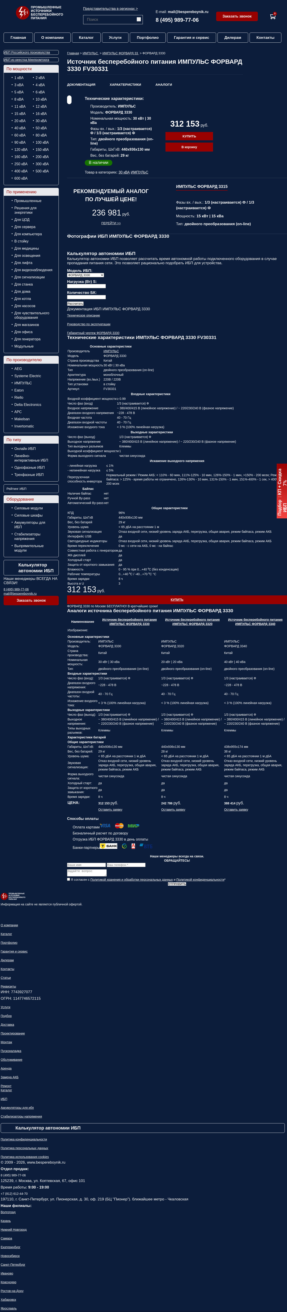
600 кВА (21, 178)
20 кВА (20, 121)
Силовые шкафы (28, 515)
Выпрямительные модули (29, 548)
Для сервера (24, 227)
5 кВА (19, 92)
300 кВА (42, 164)
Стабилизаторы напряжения (27, 536)
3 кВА (19, 85)
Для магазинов (26, 325)
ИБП (4, 1100)
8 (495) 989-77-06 (177, 20)
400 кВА (21, 171)
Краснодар (8, 1283)
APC (18, 412)
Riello (18, 397)
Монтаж (6, 1043)
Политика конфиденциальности (24, 1140)
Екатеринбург (10, 1248)
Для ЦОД (22, 220)
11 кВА (20, 106)
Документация (81, 84)
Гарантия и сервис (191, 37)
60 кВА (20, 135)
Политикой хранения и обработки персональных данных (131, 881)
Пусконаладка (11, 1052)
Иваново (7, 1275)
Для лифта (23, 263)
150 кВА (42, 150)
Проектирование (13, 1035)
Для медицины (26, 248)
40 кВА (20, 128)
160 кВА (21, 157)
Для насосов (24, 306)
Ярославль (9, 1310)
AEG (18, 369)
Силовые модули (28, 508)
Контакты (265, 37)
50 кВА (41, 128)
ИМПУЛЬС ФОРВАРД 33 (120, 53)
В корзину (189, 147)
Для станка (23, 284)
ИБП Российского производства (27, 52)
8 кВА (19, 99)
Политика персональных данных (24, 1149)
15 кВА (20, 114)
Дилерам (232, 37)
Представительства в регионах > (110, 9)
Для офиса (23, 332)
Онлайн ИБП (25, 449)
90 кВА (20, 142)
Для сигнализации (29, 277)
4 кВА (40, 85)
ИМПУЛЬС (23, 383)
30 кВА (41, 121)
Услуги (115, 37)
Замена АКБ (10, 1078)
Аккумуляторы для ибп (17, 1109)
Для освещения (27, 256)
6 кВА (40, 92)
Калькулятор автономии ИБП (36, 567)
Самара (6, 1240)
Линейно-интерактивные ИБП (31, 458)
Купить (189, 136)
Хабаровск (8, 1301)
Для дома (22, 291)
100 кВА (42, 142)
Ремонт (6, 1087)
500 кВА (42, 171)
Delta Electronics (27, 405)
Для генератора (27, 339)
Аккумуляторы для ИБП (29, 525)
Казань (6, 1222)
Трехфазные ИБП (29, 475)
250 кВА (21, 164)
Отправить (177, 885)
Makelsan (22, 419)
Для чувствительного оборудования (31, 315)
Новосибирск (10, 1257)
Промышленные (27, 201)
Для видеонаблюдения (33, 270)
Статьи (6, 979)
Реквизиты (8, 988)
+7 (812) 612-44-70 (14, 1195)
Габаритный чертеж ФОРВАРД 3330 (93, 333)
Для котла (22, 299)
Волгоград (8, 1213)
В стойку (21, 241)
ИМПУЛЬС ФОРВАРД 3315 (202, 186)
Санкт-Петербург (13, 1266)
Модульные (24, 346)
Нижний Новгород (14, 1231)
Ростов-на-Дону (12, 1292)
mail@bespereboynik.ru (188, 12)
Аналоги (163, 84)
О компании (52, 37)
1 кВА (19, 78)
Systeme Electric (27, 376)
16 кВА (41, 114)
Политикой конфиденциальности (200, 881)
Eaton (19, 390)
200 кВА (42, 157)
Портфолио (148, 37)
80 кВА (41, 135)
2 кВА (40, 78)
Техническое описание (83, 315)
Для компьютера (28, 234)
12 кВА (41, 106)
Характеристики (125, 84)
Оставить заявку (110, 809)
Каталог (86, 37)
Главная (18, 37)
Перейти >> (111, 223)
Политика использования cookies (25, 1158)
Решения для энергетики (25, 210)
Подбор (6, 1017)
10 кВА (41, 99)
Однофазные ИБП (29, 467)
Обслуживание (11, 1061)
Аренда (6, 1070)
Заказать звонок (237, 16)
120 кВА (21, 150)
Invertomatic (24, 426)
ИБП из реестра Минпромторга (26, 60)
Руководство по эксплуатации (88, 324)
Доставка (7, 1026)
